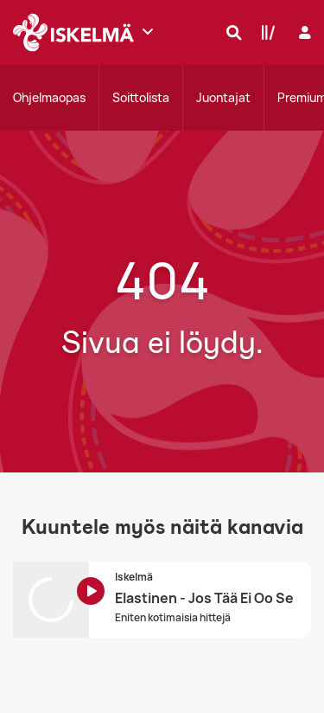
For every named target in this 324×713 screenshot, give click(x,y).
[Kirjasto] (264, 32)
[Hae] (230, 32)
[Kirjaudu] (303, 32)
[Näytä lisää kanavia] (147, 31)
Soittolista (140, 97)
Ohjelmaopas (49, 97)
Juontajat (223, 97)
